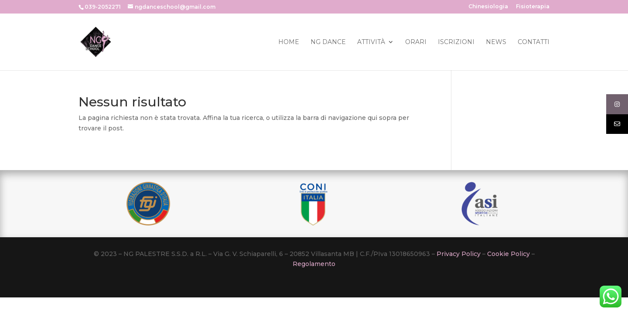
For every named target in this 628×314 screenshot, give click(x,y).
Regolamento (314, 264)
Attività (371, 42)
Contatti (534, 42)
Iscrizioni (456, 42)
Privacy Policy (459, 254)
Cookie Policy (508, 254)
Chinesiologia (488, 7)
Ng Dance (328, 42)
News (496, 42)
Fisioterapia (533, 7)
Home (288, 42)
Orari (416, 42)
